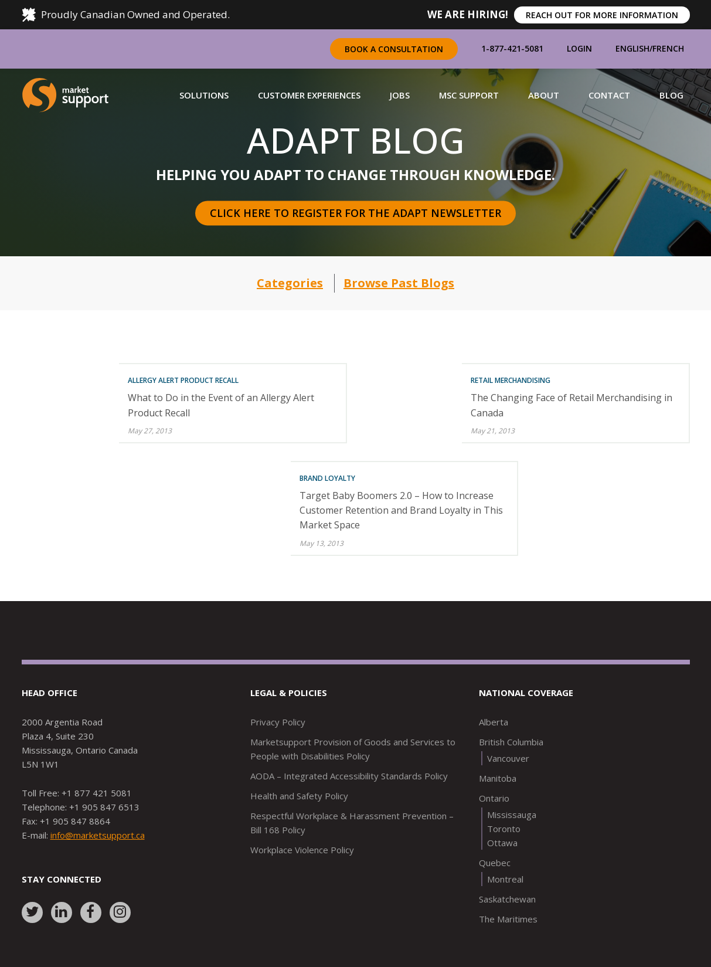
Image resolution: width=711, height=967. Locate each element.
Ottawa (502, 843)
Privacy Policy (277, 722)
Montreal (505, 879)
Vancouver (508, 758)
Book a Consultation (394, 49)
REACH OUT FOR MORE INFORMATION (602, 15)
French (668, 48)
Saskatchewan (507, 899)
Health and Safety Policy (299, 796)
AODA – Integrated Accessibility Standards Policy (349, 776)
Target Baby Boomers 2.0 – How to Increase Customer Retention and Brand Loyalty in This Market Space (401, 510)
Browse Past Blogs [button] (398, 283)
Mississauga (511, 814)
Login (579, 48)
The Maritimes (508, 919)
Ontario (494, 798)
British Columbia (511, 742)
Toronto (504, 828)
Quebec (495, 862)
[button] (204, 95)
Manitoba (497, 778)
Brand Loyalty (327, 478)
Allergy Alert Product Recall (183, 380)
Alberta (493, 722)
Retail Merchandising (510, 380)
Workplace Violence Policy (302, 850)
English (632, 48)
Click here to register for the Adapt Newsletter (355, 213)
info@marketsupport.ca (97, 835)
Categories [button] (290, 283)
